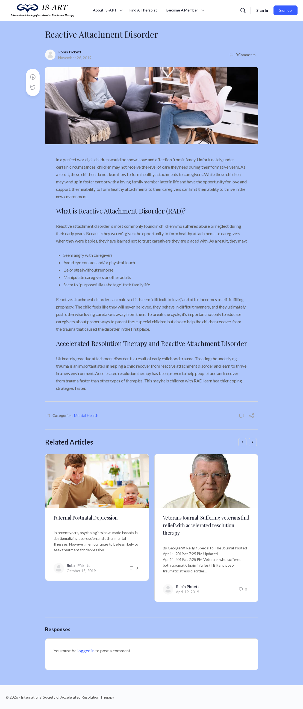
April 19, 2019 (187, 592)
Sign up (285, 10)
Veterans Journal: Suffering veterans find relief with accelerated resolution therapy (206, 525)
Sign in (262, 10)
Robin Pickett (69, 52)
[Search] (242, 10)
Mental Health (86, 415)
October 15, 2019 (81, 571)
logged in (86, 650)
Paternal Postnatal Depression (86, 517)
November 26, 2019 (75, 57)
